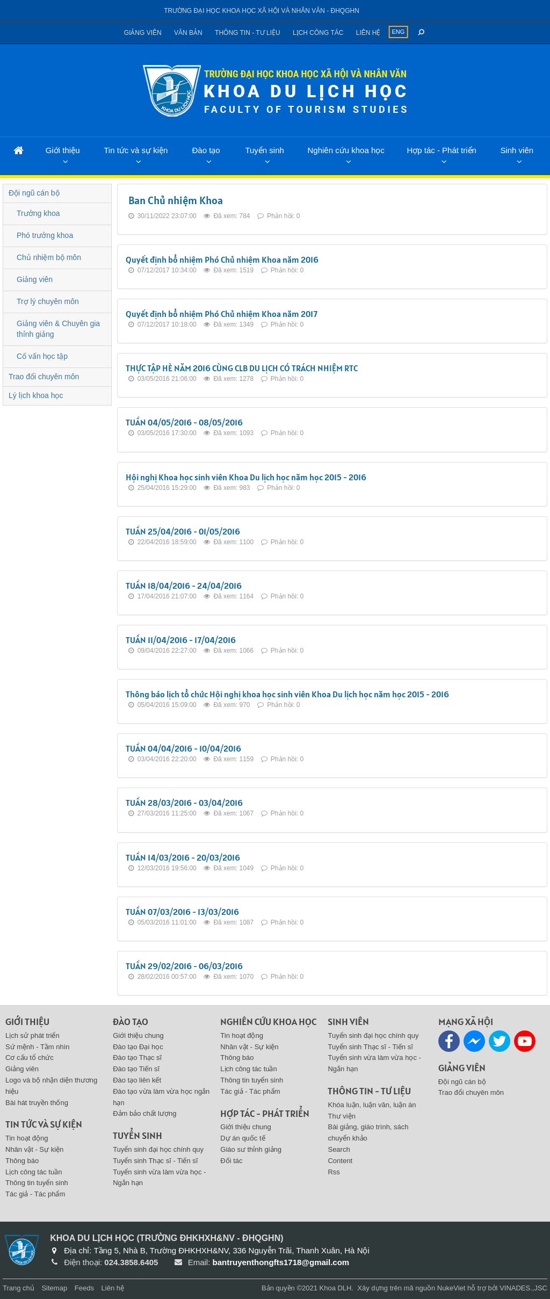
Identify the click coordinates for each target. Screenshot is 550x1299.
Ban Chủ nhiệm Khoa (175, 200)
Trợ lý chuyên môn (48, 301)
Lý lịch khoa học (36, 395)
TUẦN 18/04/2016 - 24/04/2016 (184, 585)
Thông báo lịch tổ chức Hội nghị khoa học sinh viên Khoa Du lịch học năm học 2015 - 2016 (287, 694)
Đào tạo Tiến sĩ (136, 1069)
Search (339, 1149)
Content (340, 1161)
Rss (333, 1172)
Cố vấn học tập (42, 356)
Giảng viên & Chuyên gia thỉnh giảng (58, 328)
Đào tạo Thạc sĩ (137, 1057)
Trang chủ (18, 1288)
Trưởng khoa (38, 213)
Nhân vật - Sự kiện (34, 1149)
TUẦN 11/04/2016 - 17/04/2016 (181, 639)
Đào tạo (206, 150)
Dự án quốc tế (242, 1138)
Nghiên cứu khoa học (345, 150)
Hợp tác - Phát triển (441, 150)
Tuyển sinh (264, 150)
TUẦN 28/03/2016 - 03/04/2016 (184, 802)
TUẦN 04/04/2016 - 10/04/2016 (183, 748)
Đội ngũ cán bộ (34, 193)
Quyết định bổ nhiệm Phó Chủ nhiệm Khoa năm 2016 (222, 259)
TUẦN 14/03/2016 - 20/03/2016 (183, 857)
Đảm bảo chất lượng (144, 1113)
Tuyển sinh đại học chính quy (158, 1149)
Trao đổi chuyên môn (44, 376)
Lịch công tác (318, 33)
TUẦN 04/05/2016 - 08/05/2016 (184, 422)
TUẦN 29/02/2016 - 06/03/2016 (184, 966)
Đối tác (231, 1161)
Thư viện (341, 1116)
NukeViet (451, 1288)
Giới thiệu (63, 150)
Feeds (84, 1288)
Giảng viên (143, 33)
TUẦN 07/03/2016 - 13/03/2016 (182, 911)
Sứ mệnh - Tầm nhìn (37, 1047)
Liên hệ (368, 33)
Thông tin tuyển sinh (36, 1183)
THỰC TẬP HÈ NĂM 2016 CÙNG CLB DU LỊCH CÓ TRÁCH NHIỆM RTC (242, 368)
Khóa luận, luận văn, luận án (372, 1105)
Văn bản (188, 33)
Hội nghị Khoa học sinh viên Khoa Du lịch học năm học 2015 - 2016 (246, 477)
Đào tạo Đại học (138, 1047)
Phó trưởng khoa (45, 235)
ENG (398, 31)
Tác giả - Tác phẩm (35, 1194)
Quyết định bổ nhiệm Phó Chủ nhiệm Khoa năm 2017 (221, 313)
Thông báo (22, 1161)
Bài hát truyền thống (36, 1103)
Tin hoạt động (26, 1138)
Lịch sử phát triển (32, 1035)
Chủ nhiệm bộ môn (49, 257)
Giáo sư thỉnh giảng (250, 1149)
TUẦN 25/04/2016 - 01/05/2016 (183, 531)
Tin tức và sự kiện (136, 150)
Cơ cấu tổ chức (29, 1057)
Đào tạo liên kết (137, 1080)
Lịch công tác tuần (33, 1172)
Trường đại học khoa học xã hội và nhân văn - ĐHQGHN (261, 11)
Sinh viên (516, 150)
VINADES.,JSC (523, 1288)
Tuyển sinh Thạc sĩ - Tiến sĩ (155, 1161)
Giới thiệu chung (138, 1035)
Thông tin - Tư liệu (247, 33)
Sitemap (54, 1288)
